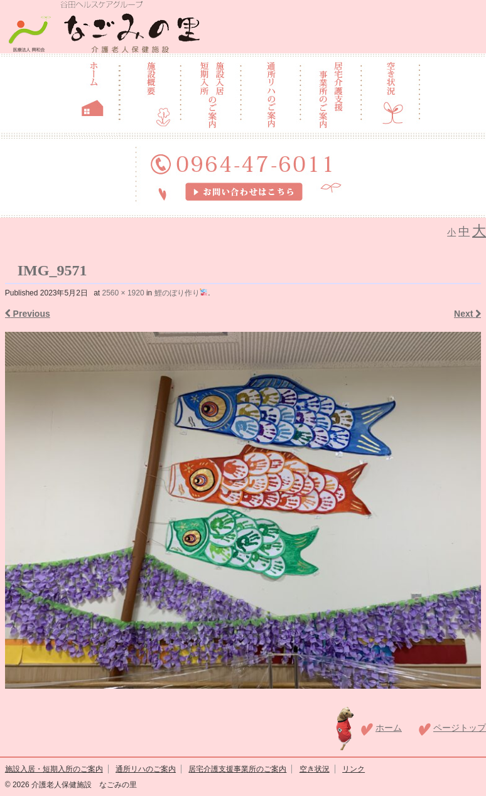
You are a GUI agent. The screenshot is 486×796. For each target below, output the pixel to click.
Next (467, 314)
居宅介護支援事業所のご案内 (237, 769)
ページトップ (459, 728)
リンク (353, 769)
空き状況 (315, 769)
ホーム (388, 728)
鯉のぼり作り (181, 293)
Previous (27, 314)
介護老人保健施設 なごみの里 (83, 784)
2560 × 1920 (123, 293)
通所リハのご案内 (146, 769)
